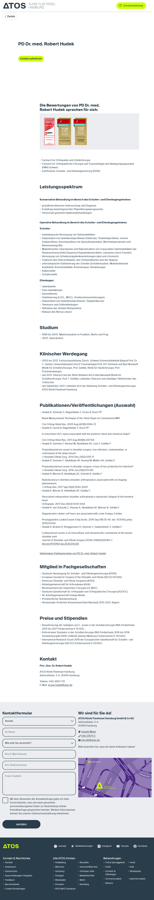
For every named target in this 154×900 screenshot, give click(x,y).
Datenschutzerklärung (44, 813)
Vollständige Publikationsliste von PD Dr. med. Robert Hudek (73, 553)
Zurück (9, 16)
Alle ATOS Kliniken (64, 858)
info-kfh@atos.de (90, 740)
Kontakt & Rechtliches (16, 858)
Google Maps (88, 732)
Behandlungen (112, 858)
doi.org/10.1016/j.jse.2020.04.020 (60, 544)
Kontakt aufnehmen (31, 58)
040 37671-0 (88, 736)
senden (21, 824)
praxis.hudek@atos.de (60, 685)
